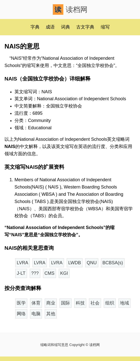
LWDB (74, 262)
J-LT (21, 273)
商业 (50, 303)
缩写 (105, 27)
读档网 (70, 9)
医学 (21, 303)
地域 (124, 303)
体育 (36, 303)
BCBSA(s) (112, 262)
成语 (50, 27)
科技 (80, 303)
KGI (64, 273)
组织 (109, 303)
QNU (92, 262)
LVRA (22, 262)
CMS (49, 273)
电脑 (36, 313)
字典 (35, 27)
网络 (21, 313)
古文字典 (85, 27)
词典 (65, 27)
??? (35, 273)
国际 (65, 303)
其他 (50, 313)
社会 (95, 303)
